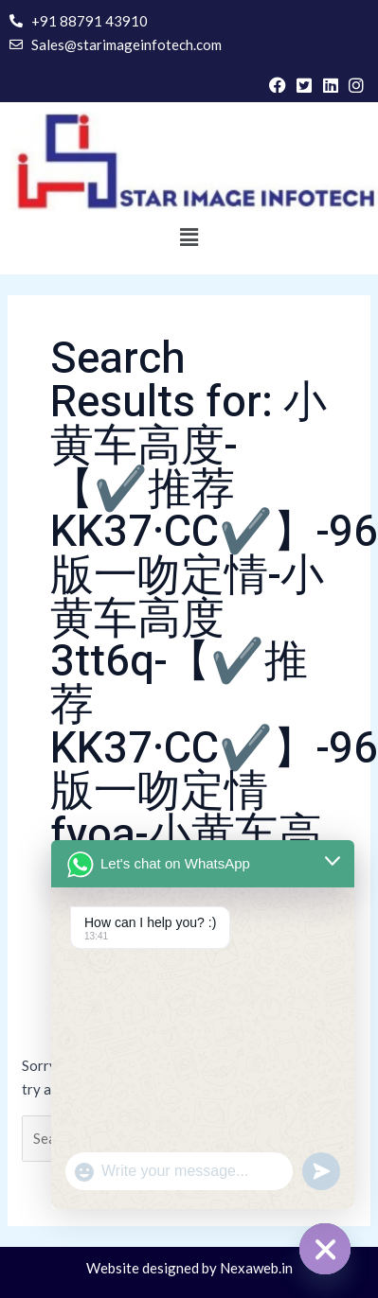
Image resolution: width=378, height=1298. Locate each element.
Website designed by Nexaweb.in (189, 1267)
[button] (188, 237)
